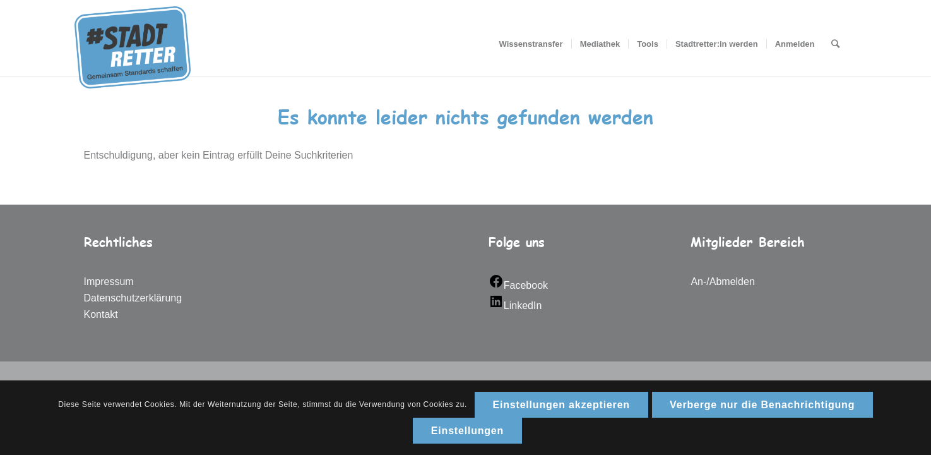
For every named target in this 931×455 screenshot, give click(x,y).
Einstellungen (467, 430)
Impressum (109, 281)
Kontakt (101, 314)
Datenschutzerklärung (133, 298)
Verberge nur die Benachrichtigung (762, 404)
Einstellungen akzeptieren (561, 404)
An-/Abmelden (722, 281)
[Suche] (835, 44)
